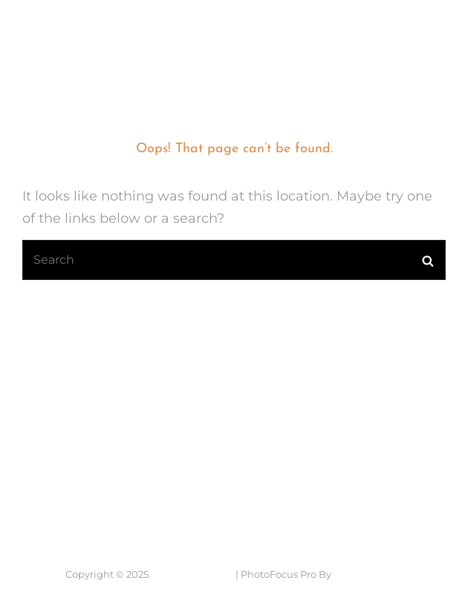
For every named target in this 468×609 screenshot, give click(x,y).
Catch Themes (368, 574)
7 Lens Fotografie (74, 25)
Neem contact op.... (99, 489)
